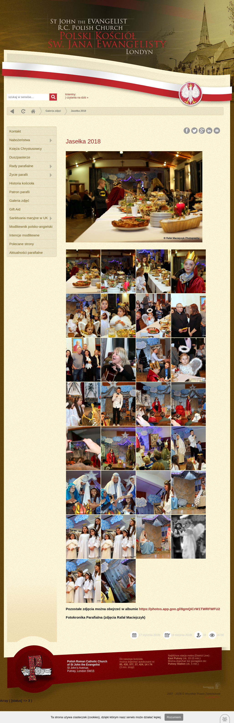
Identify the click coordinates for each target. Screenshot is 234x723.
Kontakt (15, 131)
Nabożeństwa (19, 140)
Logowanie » (212, 697)
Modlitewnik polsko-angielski (30, 226)
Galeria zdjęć (53, 110)
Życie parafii (18, 174)
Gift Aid (14, 209)
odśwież (23, 111)
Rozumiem (174, 717)
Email (217, 130)
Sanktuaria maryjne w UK (28, 218)
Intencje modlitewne (24, 235)
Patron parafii (19, 192)
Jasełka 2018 (78, 110)
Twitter (194, 130)
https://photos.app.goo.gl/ (160, 609)
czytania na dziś (76, 97)
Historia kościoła (21, 183)
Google (202, 130)
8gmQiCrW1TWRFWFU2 (200, 609)
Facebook (187, 130)
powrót (12, 111)
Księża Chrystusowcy (25, 148)
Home (33, 111)
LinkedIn (209, 130)
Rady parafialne (21, 166)
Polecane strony (21, 244)
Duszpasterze (19, 157)
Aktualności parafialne (26, 252)
